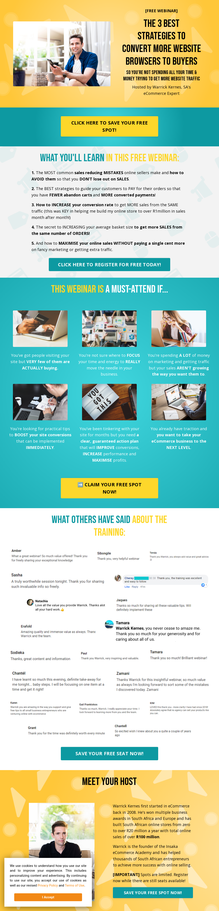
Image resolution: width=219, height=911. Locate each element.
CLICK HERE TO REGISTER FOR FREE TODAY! (109, 264)
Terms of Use (74, 885)
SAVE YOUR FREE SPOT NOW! (153, 892)
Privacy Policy (48, 885)
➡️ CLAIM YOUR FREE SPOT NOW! (109, 488)
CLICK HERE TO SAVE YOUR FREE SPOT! (109, 126)
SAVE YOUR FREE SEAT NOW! (109, 753)
